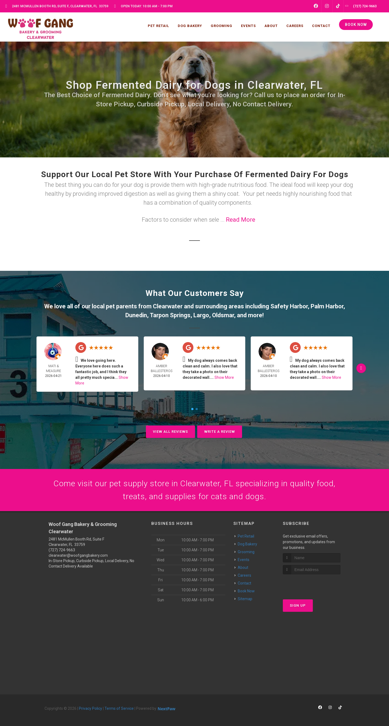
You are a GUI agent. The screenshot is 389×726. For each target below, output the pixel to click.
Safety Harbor (289, 306)
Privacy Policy (90, 708)
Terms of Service (119, 708)
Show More (224, 377)
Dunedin (136, 315)
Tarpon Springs (170, 315)
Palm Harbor (327, 306)
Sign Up (298, 605)
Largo (201, 315)
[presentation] (311, 584)
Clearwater (168, 306)
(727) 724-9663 (62, 550)
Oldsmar (223, 315)
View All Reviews (170, 432)
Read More (240, 219)
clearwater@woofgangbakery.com (78, 555)
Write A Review (219, 432)
